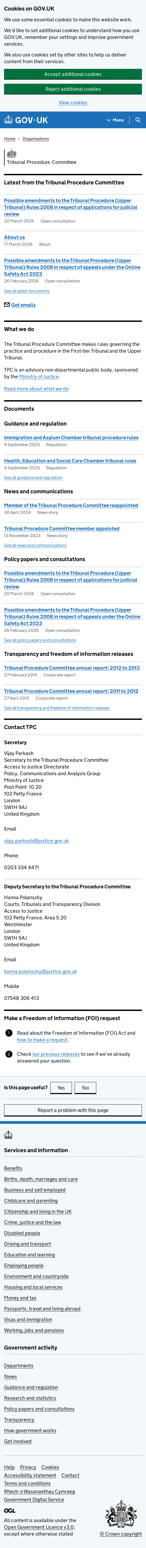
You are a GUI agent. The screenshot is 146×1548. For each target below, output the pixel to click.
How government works (30, 1430)
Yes (64, 1087)
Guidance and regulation (31, 1387)
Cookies (50, 1467)
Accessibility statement (30, 1475)
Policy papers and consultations (39, 1409)
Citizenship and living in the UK (38, 1211)
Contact (70, 1475)
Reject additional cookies (73, 89)
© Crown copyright (121, 1534)
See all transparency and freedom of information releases (57, 707)
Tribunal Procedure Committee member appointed (62, 528)
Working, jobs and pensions (34, 1330)
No (89, 1087)
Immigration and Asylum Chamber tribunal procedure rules (71, 437)
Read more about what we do (36, 389)
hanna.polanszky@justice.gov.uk (40, 971)
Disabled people (22, 1233)
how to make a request (42, 1040)
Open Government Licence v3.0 (39, 1527)
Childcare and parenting (31, 1201)
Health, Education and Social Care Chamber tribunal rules (70, 461)
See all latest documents (26, 291)
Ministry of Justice (39, 376)
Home (9, 138)
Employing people (24, 1265)
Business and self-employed (35, 1190)
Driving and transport (27, 1244)
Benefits (13, 1168)
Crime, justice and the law (32, 1222)
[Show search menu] (138, 120)
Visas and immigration (28, 1319)
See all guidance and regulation (33, 477)
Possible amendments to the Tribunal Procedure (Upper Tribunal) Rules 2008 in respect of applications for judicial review (70, 207)
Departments (19, 1365)
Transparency (19, 1420)
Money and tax (20, 1298)
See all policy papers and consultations (40, 640)
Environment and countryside (36, 1276)
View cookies (73, 102)
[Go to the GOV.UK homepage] (26, 120)
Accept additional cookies (73, 74)
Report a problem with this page (73, 1110)
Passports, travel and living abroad (42, 1309)
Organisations (35, 138)
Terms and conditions (27, 1483)
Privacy (28, 1467)
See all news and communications (35, 545)
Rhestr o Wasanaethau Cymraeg (39, 1491)
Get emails (20, 305)
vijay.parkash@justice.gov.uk (36, 841)
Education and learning (29, 1255)
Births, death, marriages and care (41, 1179)
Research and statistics (30, 1398)
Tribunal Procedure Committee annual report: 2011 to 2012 (71, 691)
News (10, 1376)
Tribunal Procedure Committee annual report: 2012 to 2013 (72, 668)
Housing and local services (33, 1287)
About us (14, 237)
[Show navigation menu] (115, 120)
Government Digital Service (34, 1499)
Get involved (18, 1441)
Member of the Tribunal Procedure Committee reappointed (71, 505)
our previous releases (56, 1054)
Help (9, 1467)
